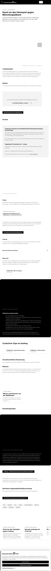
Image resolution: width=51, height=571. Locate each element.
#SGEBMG (18, 507)
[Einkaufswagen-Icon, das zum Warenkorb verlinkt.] (45, 2)
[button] (48, 2)
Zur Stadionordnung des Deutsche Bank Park (15, 498)
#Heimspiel (10, 504)
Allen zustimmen (25, 562)
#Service (20, 504)
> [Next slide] (40, 45)
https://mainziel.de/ (33, 154)
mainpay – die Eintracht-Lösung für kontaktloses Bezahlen (18, 471)
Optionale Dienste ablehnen (25, 565)
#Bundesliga (11, 507)
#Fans (15, 504)
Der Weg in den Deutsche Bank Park (13, 232)
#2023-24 (4, 507)
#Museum (36, 504)
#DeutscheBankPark (28, 504)
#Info (4, 504)
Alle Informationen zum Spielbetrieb (13, 112)
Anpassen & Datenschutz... (8, 568)
